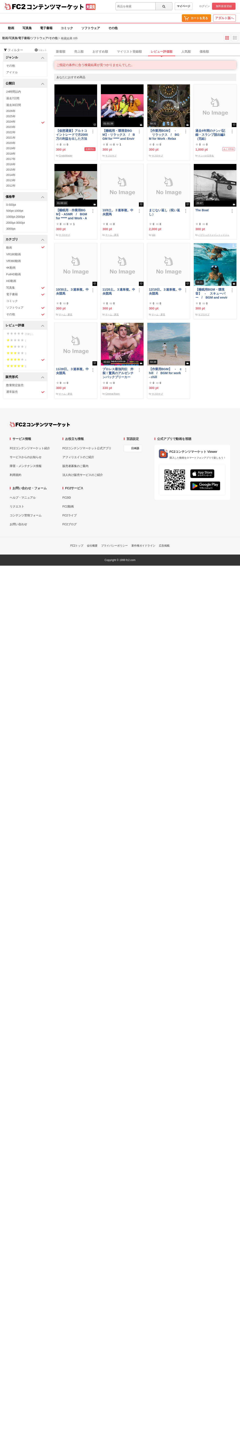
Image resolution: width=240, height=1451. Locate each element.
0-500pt (11, 204)
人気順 (186, 51)
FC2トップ (77, 545)
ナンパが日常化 (206, 155)
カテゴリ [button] (25, 240)
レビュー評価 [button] (25, 325)
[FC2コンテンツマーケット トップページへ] (40, 424)
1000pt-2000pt (15, 216)
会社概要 (92, 545)
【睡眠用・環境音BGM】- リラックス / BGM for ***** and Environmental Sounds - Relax (118, 135)
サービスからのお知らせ (26, 457)
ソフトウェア (90, 28)
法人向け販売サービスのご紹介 (82, 475)
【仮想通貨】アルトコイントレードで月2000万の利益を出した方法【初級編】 (72, 135)
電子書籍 (46, 28)
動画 (11, 28)
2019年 (11, 148)
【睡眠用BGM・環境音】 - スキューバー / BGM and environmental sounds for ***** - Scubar (211, 293)
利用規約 (15, 475)
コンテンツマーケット (55, 6)
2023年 (11, 127)
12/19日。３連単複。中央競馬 (165, 291)
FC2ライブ (69, 515)
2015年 (11, 169)
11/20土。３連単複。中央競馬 (118, 291)
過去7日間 (12, 98)
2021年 (11, 137)
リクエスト (17, 506)
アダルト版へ (224, 18)
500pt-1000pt (14, 210)
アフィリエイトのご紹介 (78, 457)
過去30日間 (13, 105)
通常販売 (25, 392)
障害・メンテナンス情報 (26, 466)
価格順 (204, 51)
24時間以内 (13, 91)
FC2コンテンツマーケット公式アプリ (86, 448)
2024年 (25, 122)
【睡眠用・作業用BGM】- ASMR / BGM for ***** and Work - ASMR (71, 214)
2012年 (11, 185)
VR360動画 (13, 261)
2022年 (11, 132)
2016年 (11, 164)
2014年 (11, 175)
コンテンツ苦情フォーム (26, 515)
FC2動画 (68, 506)
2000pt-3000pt (15, 222)
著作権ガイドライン (143, 545)
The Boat (202, 210)
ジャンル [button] (25, 58)
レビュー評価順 (161, 51)
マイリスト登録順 (129, 51)
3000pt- (11, 228)
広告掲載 (164, 545)
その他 (113, 28)
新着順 (60, 51)
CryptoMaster (65, 155)
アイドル (12, 72)
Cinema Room (112, 394)
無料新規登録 (224, 6)
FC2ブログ (69, 524)
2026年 (11, 111)
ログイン (204, 6)
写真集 (27, 28)
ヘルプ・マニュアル (23, 497)
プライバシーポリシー (114, 545)
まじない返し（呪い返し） (164, 212)
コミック (67, 28)
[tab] (147, 51)
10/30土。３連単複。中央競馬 (72, 291)
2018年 (11, 153)
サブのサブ (110, 155)
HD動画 (11, 281)
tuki (153, 235)
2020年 (11, 143)
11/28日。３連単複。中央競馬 (72, 371)
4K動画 (11, 267)
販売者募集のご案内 (75, 466)
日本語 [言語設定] (135, 448)
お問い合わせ (18, 524)
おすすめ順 (100, 51)
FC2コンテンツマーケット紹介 (30, 448)
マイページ (183, 6)
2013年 (11, 180)
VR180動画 (13, 254)
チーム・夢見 (112, 235)
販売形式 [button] (25, 377)
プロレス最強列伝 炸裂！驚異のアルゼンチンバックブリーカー (118, 373)
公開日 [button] (25, 84)
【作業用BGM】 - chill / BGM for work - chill (165, 373)
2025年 (11, 116)
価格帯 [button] (25, 197)
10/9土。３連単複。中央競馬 (117, 212)
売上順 (79, 51)
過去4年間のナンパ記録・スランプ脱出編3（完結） (210, 134)
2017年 (11, 159)
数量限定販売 (15, 385)
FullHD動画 (13, 274)
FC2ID (66, 497)
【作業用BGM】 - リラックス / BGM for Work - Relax (164, 134)
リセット (41, 50)
